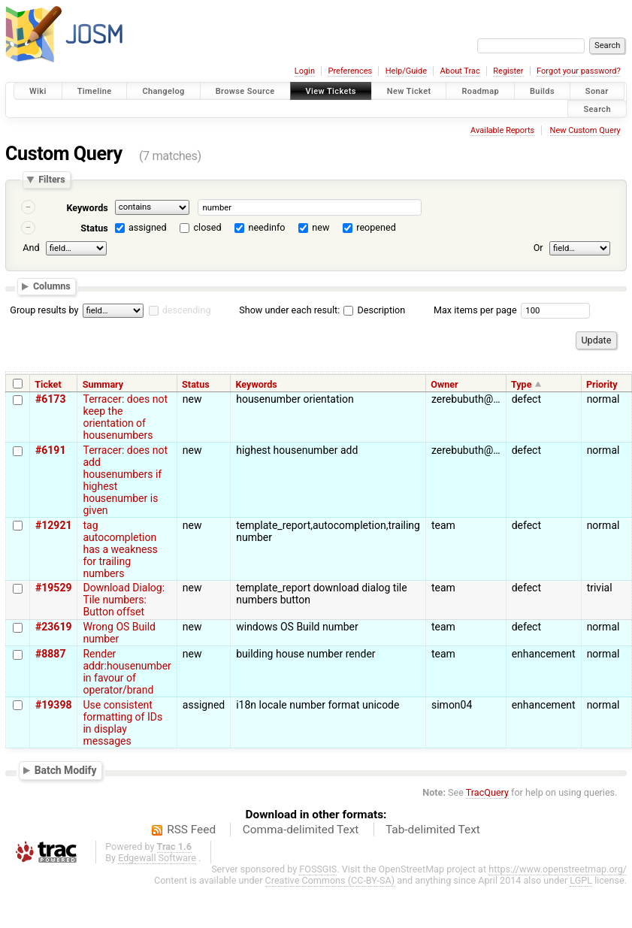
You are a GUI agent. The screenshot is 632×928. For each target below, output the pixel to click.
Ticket (48, 384)
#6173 (50, 399)
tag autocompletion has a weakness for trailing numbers (120, 549)
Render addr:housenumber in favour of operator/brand (127, 672)
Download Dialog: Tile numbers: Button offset (124, 600)
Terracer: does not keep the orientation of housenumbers (125, 417)
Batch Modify (66, 770)
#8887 (50, 654)
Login (305, 71)
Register (508, 71)
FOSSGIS (318, 869)
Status (94, 228)
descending (186, 310)
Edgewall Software (157, 857)
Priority (602, 384)
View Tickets (331, 91)
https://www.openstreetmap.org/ (557, 869)
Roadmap (480, 91)
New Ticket (409, 91)
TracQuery (487, 792)
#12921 (53, 525)
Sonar (597, 91)
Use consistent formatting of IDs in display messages (122, 723)
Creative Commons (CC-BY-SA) (330, 880)
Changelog (163, 91)
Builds (542, 91)
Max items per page (475, 310)
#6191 (50, 450)
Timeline (94, 91)
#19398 (53, 705)
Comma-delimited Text (301, 829)
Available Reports (502, 130)
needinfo (266, 227)
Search (597, 108)
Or (538, 247)
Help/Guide (406, 71)
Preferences (350, 71)
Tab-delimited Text (433, 829)
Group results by (44, 310)
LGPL (581, 880)
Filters (51, 180)
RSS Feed (191, 829)
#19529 (53, 588)
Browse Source (245, 91)
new (320, 227)
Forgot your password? (579, 71)
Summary (103, 384)
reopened (376, 227)
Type (521, 384)
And (31, 247)
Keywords (86, 207)
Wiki (38, 91)
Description (374, 310)
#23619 (53, 627)
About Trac (460, 71)
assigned (148, 227)
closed (208, 227)
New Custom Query (585, 130)
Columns (52, 286)
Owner (444, 384)
